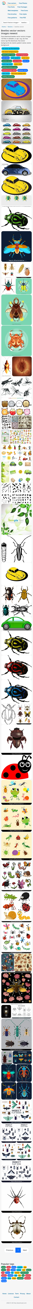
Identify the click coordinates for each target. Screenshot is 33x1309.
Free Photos (23, 3)
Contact (16, 1297)
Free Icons (24, 10)
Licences (11, 1294)
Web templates (13, 10)
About (28, 1294)
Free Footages (22, 7)
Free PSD (23, 18)
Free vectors (12, 3)
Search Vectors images (10, 22)
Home (4, 27)
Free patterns (12, 18)
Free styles (23, 14)
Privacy (22, 1294)
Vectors (10, 27)
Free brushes (12, 14)
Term (17, 1294)
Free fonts (11, 7)
